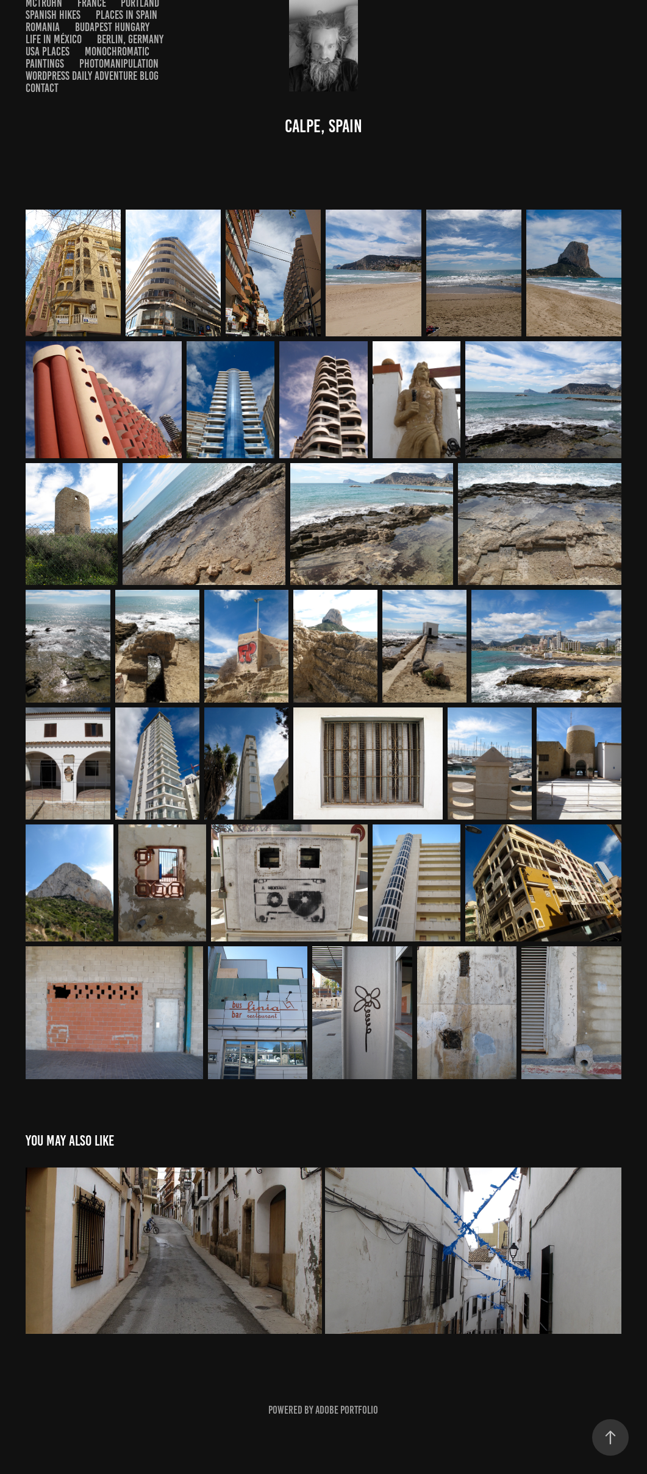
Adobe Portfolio (346, 1410)
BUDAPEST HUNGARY (112, 27)
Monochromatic (117, 51)
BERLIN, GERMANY (130, 39)
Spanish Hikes (53, 15)
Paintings (45, 63)
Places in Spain (126, 15)
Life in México (54, 39)
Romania (43, 27)
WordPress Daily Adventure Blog (92, 75)
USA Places (48, 51)
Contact (42, 88)
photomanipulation (119, 63)
